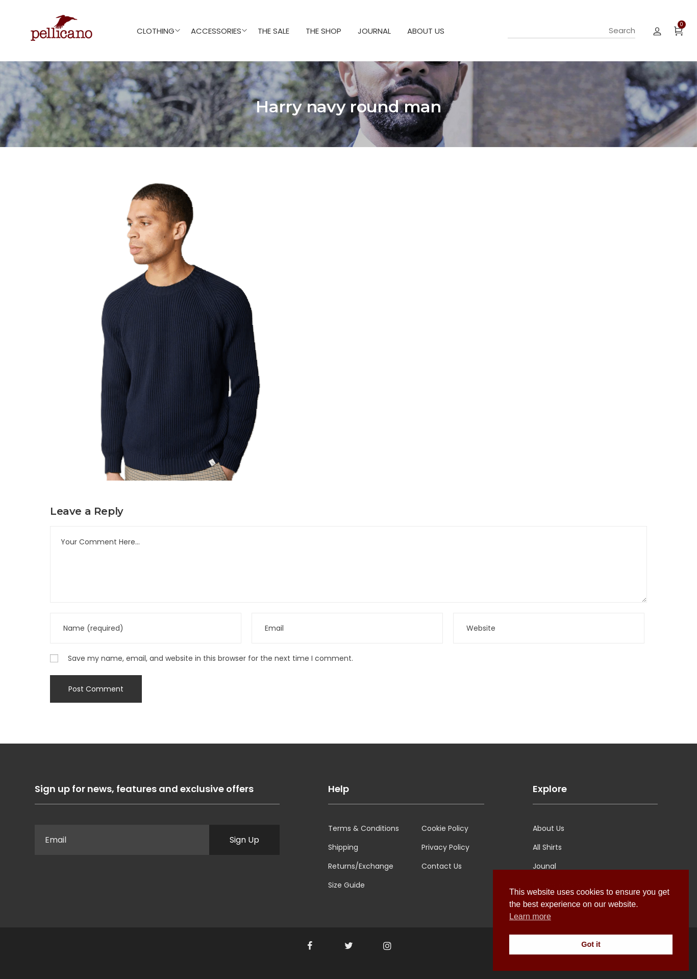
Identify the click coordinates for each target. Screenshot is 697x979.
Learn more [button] (530, 916)
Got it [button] (591, 944)
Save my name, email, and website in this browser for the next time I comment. (210, 658)
